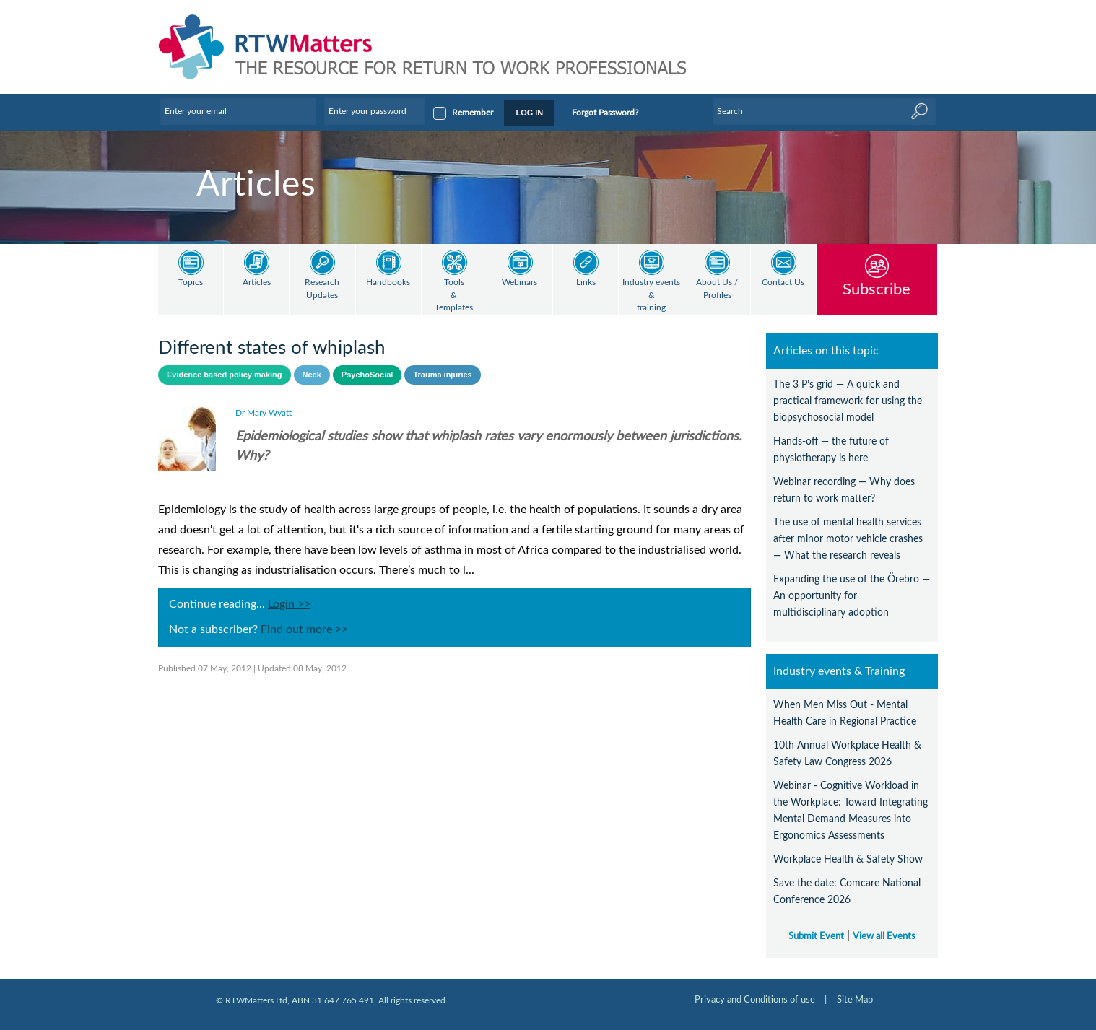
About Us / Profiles (717, 289)
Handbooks (388, 283)
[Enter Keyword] (824, 111)
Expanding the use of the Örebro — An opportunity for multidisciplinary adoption (851, 596)
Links (586, 283)
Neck (312, 374)
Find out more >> (304, 629)
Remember (472, 112)
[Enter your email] (238, 111)
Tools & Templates (454, 295)
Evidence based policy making (224, 374)
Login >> (289, 604)
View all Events (884, 936)
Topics (190, 283)
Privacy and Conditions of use (755, 1000)
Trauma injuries (442, 374)
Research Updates (322, 289)
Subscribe (876, 289)
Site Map (855, 1000)
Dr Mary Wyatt (263, 413)
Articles (257, 283)
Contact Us (783, 283)
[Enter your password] (374, 111)
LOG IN (529, 112)
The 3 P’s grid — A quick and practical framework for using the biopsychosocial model (847, 401)
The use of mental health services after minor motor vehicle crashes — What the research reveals (848, 539)
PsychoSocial (367, 374)
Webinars (519, 283)
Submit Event (816, 936)
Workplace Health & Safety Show (848, 859)
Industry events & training (651, 295)
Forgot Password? (605, 112)
